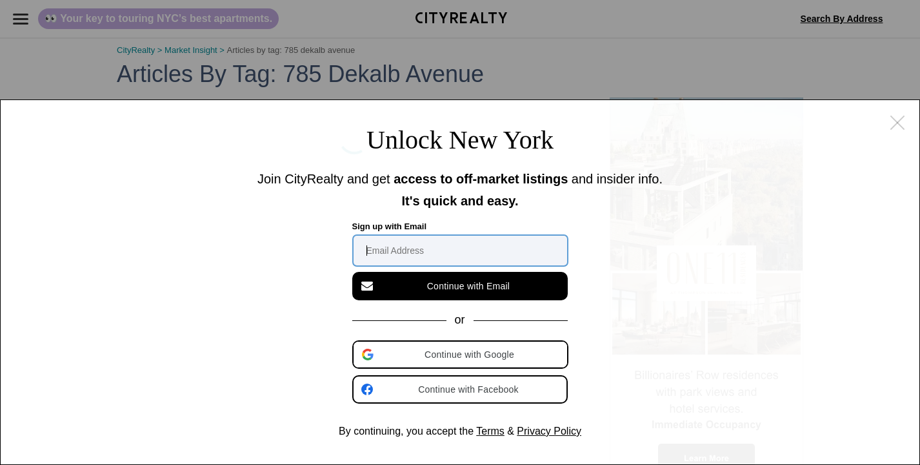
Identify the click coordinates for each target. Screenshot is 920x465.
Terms (490, 431)
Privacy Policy (549, 431)
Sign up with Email (389, 226)
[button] (461, 354)
